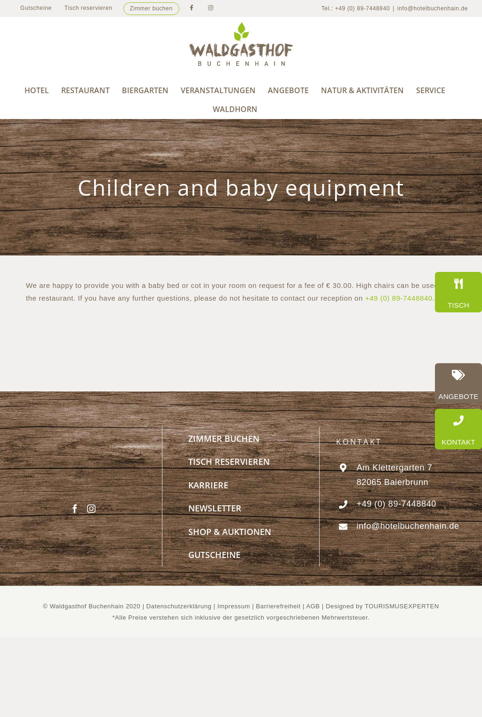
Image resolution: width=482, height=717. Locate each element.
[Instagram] (91, 508)
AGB (313, 606)
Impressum (234, 606)
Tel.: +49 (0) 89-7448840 (355, 8)
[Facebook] (75, 508)
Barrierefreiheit (278, 606)
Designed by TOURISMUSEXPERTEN (382, 606)
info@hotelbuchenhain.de (432, 8)
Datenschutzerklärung (178, 606)
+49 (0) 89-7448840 (399, 298)
